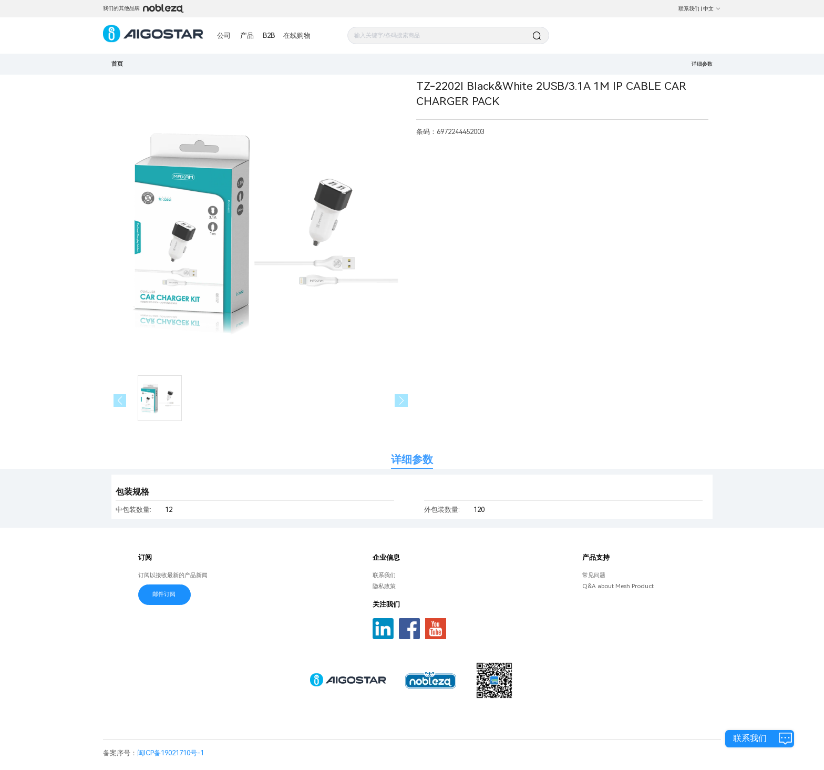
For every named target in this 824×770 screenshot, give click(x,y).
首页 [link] (117, 63)
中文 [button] (712, 9)
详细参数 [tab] (412, 460)
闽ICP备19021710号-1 (170, 753)
